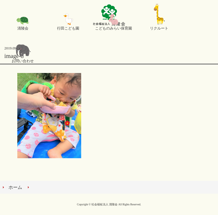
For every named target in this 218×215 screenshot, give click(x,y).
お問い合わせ (23, 61)
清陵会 (22, 28)
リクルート (159, 28)
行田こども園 (68, 28)
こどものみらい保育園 (113, 28)
